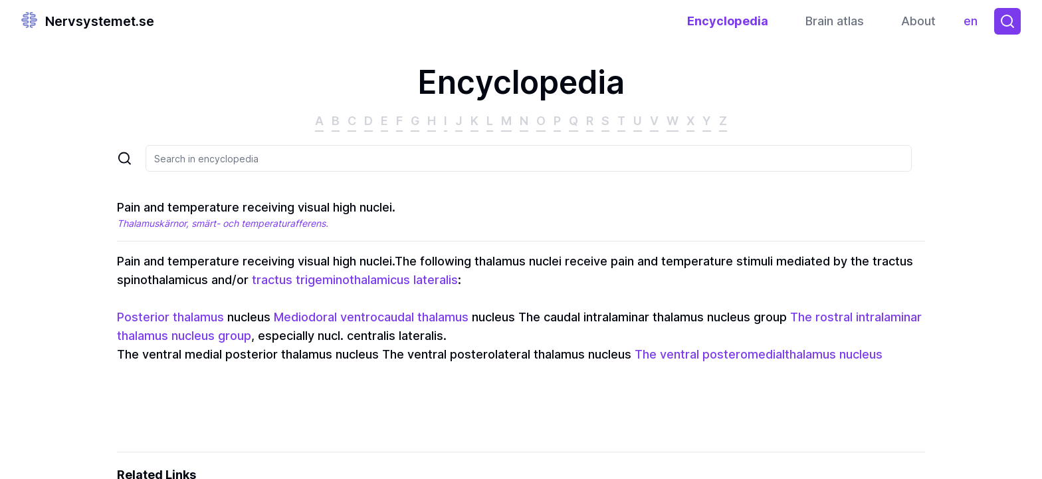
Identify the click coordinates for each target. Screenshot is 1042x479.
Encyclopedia (727, 21)
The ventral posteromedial (710, 354)
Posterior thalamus (170, 317)
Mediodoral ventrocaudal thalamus (371, 317)
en (974, 24)
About (918, 21)
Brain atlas (834, 21)
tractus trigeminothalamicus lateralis (355, 280)
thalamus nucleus (834, 354)
